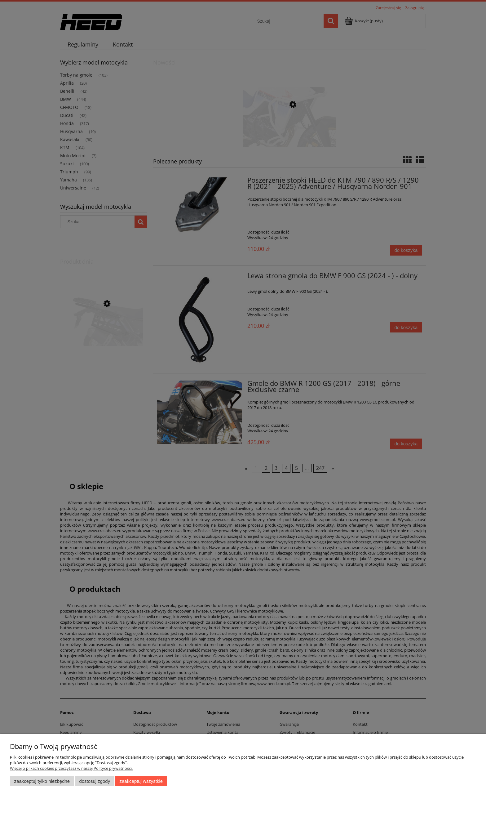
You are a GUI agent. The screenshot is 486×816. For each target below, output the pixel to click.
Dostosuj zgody (94, 781)
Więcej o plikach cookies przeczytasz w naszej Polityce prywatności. (71, 768)
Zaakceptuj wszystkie (141, 781)
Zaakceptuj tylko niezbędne (42, 781)
